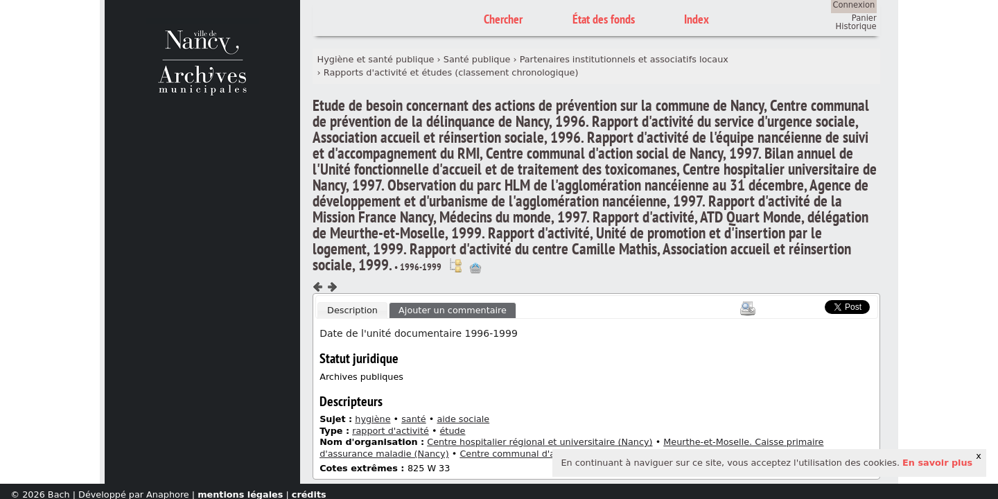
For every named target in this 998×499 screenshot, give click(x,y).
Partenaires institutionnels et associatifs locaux (624, 59)
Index (696, 19)
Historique (856, 26)
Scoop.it (804, 305)
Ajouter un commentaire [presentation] (453, 310)
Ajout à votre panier (475, 268)
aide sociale (463, 419)
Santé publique (477, 59)
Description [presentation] (352, 310)
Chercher (503, 19)
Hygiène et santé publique (376, 59)
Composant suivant (332, 286)
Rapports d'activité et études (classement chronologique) (451, 72)
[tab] (352, 310)
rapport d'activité (390, 431)
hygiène (372, 419)
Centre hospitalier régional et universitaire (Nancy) (539, 442)
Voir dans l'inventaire (455, 265)
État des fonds (603, 19)
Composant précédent (318, 286)
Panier (864, 18)
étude (453, 431)
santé (413, 419)
